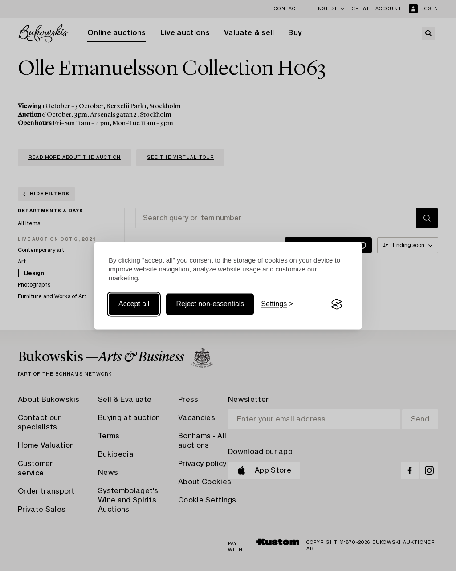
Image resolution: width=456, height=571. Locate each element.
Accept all (133, 304)
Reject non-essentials (210, 304)
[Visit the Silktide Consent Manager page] (336, 304)
